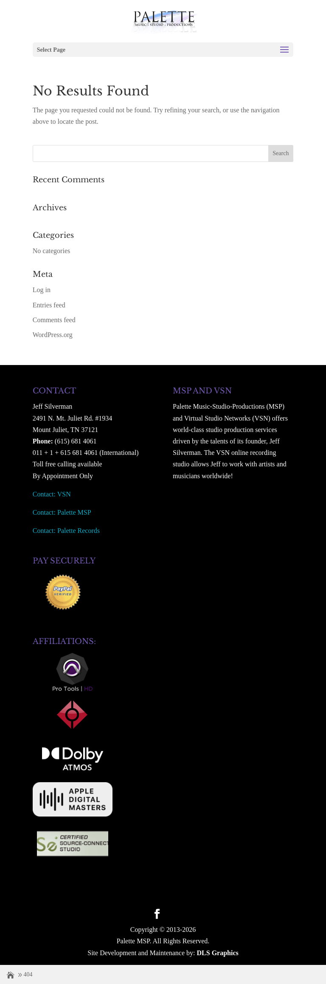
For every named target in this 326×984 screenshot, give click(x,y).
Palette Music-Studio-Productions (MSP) (228, 406)
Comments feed (54, 319)
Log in (42, 289)
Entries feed (49, 305)
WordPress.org (53, 334)
